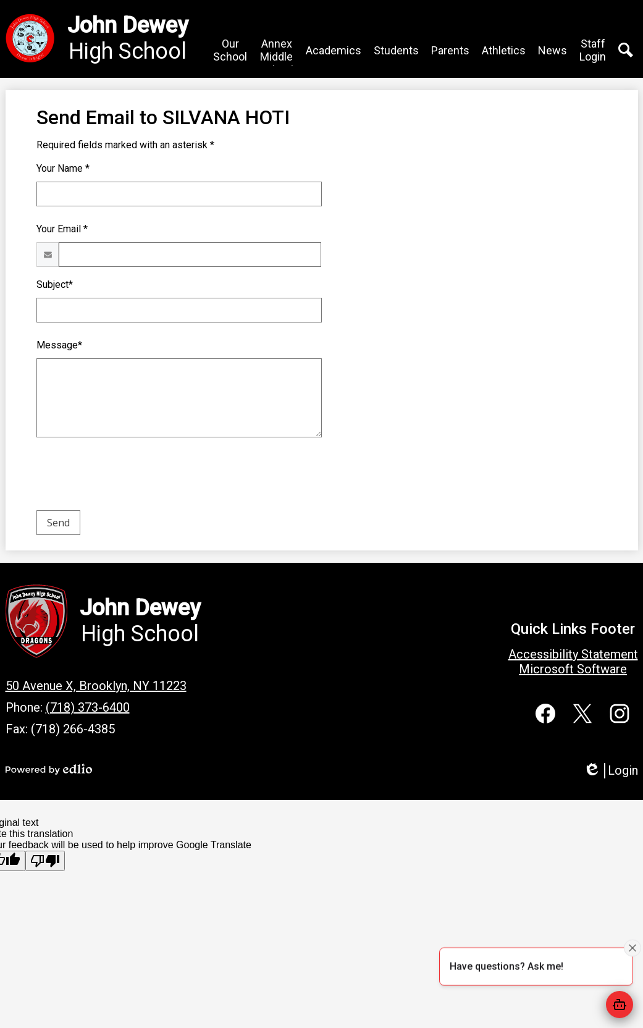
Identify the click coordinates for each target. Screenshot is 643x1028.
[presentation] (130, 476)
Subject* (54, 284)
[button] (230, 50)
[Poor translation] (45, 861)
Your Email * (62, 229)
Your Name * (63, 168)
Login (610, 770)
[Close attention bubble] (632, 947)
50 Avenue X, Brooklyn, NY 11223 (96, 685)
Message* (59, 345)
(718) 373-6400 (88, 707)
